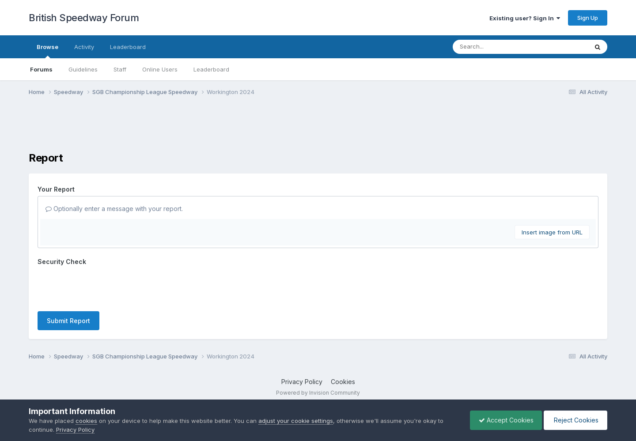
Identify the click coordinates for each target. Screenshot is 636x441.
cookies (86, 420)
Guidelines (83, 69)
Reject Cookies (575, 420)
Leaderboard (211, 69)
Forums (41, 69)
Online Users (160, 69)
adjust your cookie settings (295, 420)
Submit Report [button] (68, 320)
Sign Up (587, 17)
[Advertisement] (318, 129)
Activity (84, 46)
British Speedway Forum (84, 17)
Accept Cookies (504, 420)
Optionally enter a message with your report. (114, 208)
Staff (120, 69)
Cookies (343, 381)
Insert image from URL (552, 232)
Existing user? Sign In (524, 18)
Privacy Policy (301, 381)
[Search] (496, 47)
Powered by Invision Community (318, 392)
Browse (47, 50)
